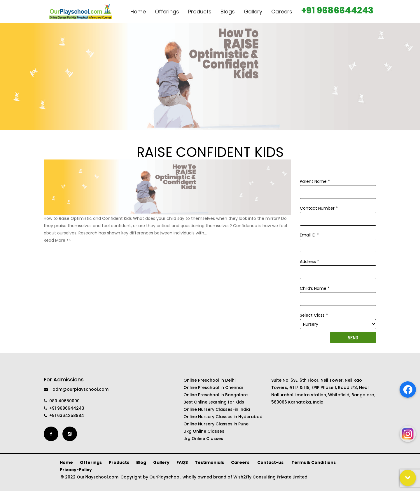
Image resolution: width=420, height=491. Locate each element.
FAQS (182, 462)
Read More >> (57, 240)
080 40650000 (62, 401)
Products (119, 462)
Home (66, 462)
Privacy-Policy (76, 470)
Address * (338, 267)
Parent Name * (338, 186)
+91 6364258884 (64, 415)
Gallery (161, 462)
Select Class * (338, 319)
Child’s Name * (338, 293)
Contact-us (270, 462)
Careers (240, 462)
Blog (141, 462)
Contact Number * (338, 213)
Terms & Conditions (313, 462)
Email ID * (338, 240)
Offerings (91, 462)
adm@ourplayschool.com (76, 389)
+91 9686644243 (64, 408)
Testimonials (209, 462)
